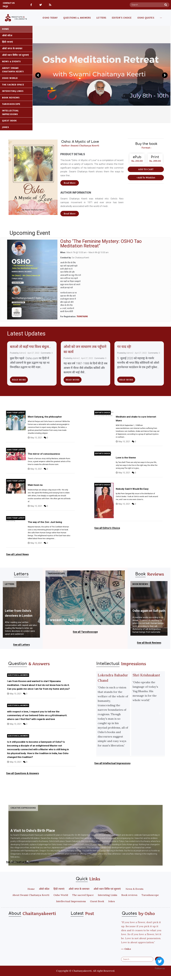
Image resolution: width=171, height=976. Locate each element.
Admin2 (22, 353)
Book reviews (140, 584)
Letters (9, 584)
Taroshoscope (56, 573)
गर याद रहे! (124, 347)
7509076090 (82, 316)
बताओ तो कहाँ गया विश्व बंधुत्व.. (30, 347)
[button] (69, 183)
